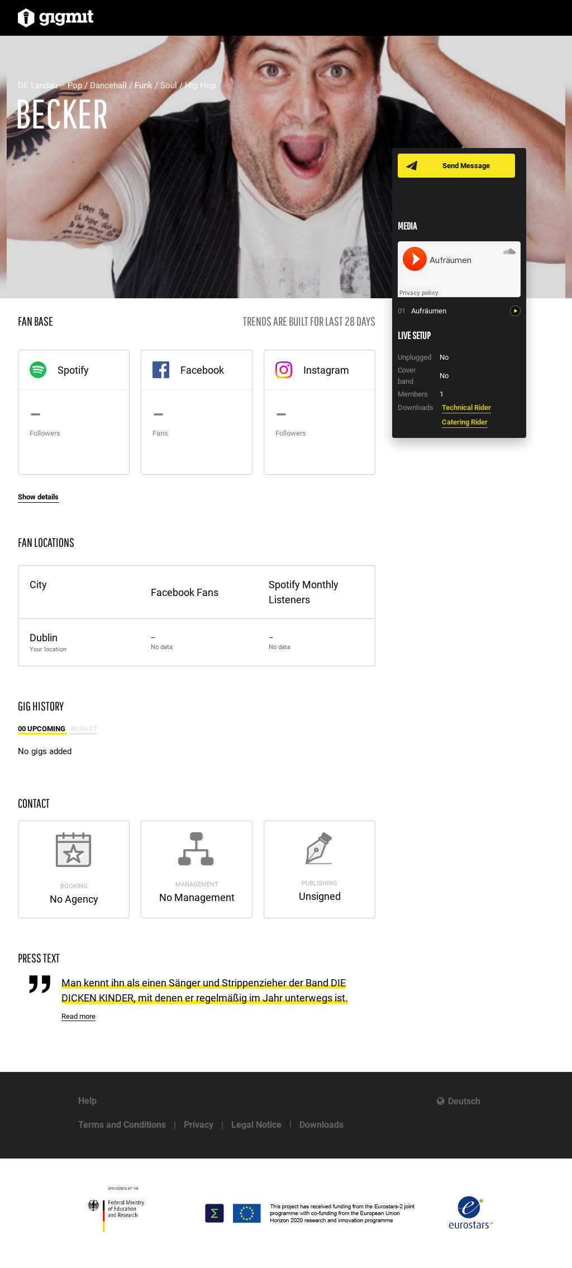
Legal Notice (256, 1124)
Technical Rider (466, 407)
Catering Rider (465, 422)
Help (87, 1100)
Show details (38, 497)
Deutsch (464, 1101)
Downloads (321, 1124)
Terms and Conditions (122, 1124)
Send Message (466, 165)
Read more (78, 1016)
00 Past (83, 728)
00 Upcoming (42, 728)
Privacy (198, 1124)
